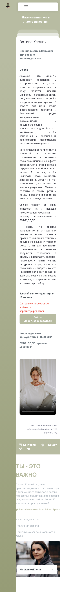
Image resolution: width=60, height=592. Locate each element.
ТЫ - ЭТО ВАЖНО (28, 470)
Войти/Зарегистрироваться (37, 319)
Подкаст (49, 445)
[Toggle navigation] (26, 7)
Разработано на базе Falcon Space (38, 509)
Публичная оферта (27, 525)
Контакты (27, 445)
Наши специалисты (27, 519)
